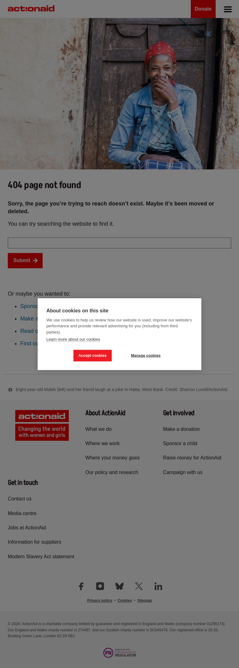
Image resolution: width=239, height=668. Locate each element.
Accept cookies (92, 355)
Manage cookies (146, 355)
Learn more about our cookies (73, 339)
